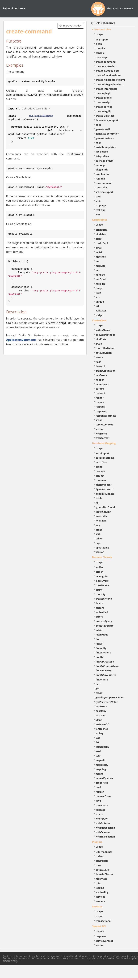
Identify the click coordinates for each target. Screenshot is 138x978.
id (97, 502)
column (100, 475)
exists (99, 630)
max (98, 261)
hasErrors (101, 375)
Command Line (101, 29)
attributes (102, 229)
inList (99, 252)
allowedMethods (105, 334)
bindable (101, 234)
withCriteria (103, 823)
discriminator (104, 484)
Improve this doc (71, 25)
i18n (98, 883)
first (98, 684)
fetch (99, 498)
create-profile (104, 97)
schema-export (104, 192)
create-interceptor (106, 88)
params (100, 388)
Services (97, 906)
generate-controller (107, 133)
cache (99, 466)
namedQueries (104, 778)
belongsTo (102, 576)
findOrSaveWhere (106, 675)
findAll (99, 643)
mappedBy (102, 764)
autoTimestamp (105, 457)
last (98, 738)
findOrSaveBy (104, 670)
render (100, 397)
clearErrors (102, 580)
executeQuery (104, 621)
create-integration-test (109, 84)
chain (99, 343)
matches (101, 256)
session (100, 429)
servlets (100, 901)
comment (101, 480)
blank (99, 238)
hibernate (101, 878)
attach (99, 571)
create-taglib (103, 111)
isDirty (99, 733)
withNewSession (105, 827)
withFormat (103, 438)
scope (99, 420)
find (98, 639)
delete (99, 603)
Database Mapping (104, 443)
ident (99, 720)
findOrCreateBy (105, 661)
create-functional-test (109, 75)
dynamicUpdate (105, 493)
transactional (103, 921)
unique (100, 301)
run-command (104, 183)
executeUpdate (105, 625)
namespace (102, 384)
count (99, 589)
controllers (102, 860)
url (97, 306)
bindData (101, 339)
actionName (103, 330)
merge (99, 773)
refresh (100, 791)
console (100, 53)
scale (99, 292)
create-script (103, 102)
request (100, 402)
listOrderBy (102, 746)
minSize (100, 274)
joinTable (101, 520)
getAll (99, 693)
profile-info (102, 174)
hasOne (100, 715)
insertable (102, 516)
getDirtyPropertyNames (110, 697)
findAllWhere (103, 652)
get (97, 688)
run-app (100, 178)
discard (100, 607)
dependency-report (107, 120)
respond (100, 406)
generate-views (105, 138)
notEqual (101, 279)
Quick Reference (103, 23)
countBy (100, 594)
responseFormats (106, 415)
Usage (99, 34)
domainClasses (104, 874)
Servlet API (99, 926)
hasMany (101, 711)
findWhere (102, 679)
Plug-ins (97, 841)
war (98, 214)
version (100, 552)
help (98, 142)
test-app (100, 210)
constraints (102, 585)
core (98, 865)
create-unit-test (105, 115)
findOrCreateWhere (107, 666)
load (98, 751)
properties (102, 782)
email (99, 247)
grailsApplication (106, 370)
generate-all (103, 129)
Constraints (99, 219)
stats (99, 201)
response (101, 411)
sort (98, 534)
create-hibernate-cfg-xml (110, 79)
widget (100, 315)
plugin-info (102, 169)
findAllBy (101, 648)
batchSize (101, 462)
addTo (99, 567)
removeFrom (103, 796)
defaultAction (104, 352)
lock (98, 756)
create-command (106, 61)
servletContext (104, 424)
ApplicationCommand (21, 340)
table (99, 538)
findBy (99, 657)
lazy (98, 525)
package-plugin (105, 160)
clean (99, 43)
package (100, 165)
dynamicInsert (104, 489)
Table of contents (14, 8)
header (100, 379)
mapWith (101, 760)
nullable (100, 283)
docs (98, 124)
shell (98, 196)
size (98, 297)
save (98, 800)
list (97, 742)
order (99, 529)
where (99, 814)
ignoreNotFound (105, 507)
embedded (102, 612)
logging (100, 887)
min (98, 270)
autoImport (102, 453)
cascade (100, 471)
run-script (101, 187)
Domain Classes (102, 557)
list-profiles (102, 156)
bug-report (102, 39)
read (98, 787)
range (99, 288)
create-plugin (103, 93)
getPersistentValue (107, 702)
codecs (100, 856)
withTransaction (105, 836)
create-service (104, 106)
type (98, 543)
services (100, 896)
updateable (102, 547)
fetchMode (102, 634)
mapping (101, 769)
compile (100, 48)
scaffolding (102, 892)
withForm (101, 433)
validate (100, 809)
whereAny (102, 818)
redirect (100, 393)
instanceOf (102, 724)
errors (99, 357)
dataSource (102, 870)
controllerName (105, 348)
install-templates (106, 147)
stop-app (101, 205)
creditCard (102, 243)
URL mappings (104, 852)
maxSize (100, 265)
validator (101, 310)
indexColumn (103, 511)
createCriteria (104, 598)
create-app (102, 57)
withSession (103, 832)
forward (100, 366)
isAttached (102, 728)
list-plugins (102, 151)
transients (102, 805)
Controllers (99, 320)
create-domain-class (107, 71)
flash (98, 361)
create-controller (106, 66)
